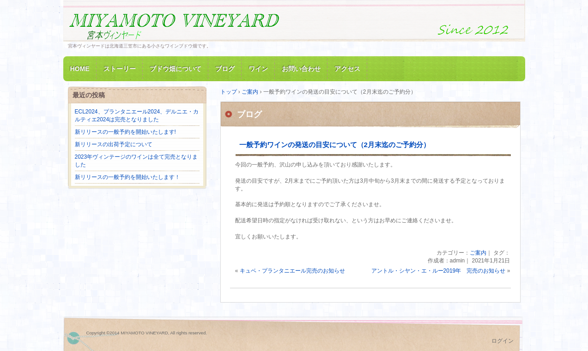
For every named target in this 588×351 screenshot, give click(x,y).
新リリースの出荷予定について (113, 144)
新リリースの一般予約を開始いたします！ (127, 177)
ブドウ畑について (175, 68)
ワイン (258, 68)
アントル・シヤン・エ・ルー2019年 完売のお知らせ (438, 271)
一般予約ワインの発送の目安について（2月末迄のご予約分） (334, 145)
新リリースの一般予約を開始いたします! (125, 132)
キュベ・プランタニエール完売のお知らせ (292, 271)
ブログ (225, 68)
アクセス (347, 68)
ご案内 (478, 253)
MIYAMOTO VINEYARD (174, 24)
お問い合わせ (301, 68)
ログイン (502, 341)
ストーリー (119, 68)
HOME (80, 68)
